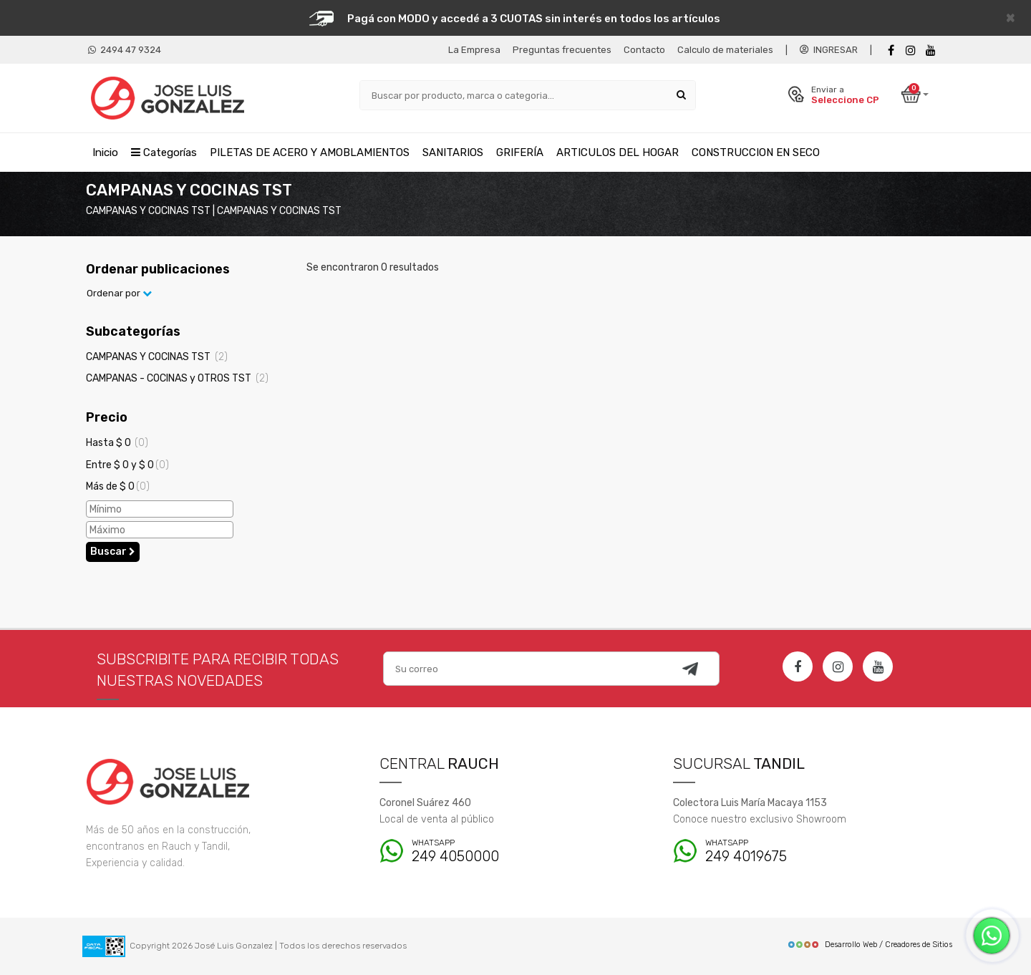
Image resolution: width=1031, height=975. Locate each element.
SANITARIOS (452, 152)
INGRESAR (829, 49)
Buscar (112, 551)
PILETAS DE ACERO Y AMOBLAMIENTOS (310, 152)
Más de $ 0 (118, 486)
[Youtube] (931, 50)
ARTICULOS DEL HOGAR (617, 152)
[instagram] (911, 50)
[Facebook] (891, 50)
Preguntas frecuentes (562, 49)
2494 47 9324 (124, 49)
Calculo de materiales (725, 49)
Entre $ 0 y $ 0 (127, 465)
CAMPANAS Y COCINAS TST (157, 357)
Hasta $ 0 (117, 443)
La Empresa (474, 49)
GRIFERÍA (519, 152)
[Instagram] (838, 666)
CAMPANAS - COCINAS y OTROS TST (177, 378)
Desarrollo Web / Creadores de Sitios (869, 944)
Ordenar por (119, 293)
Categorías (164, 152)
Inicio (105, 152)
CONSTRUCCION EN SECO (756, 152)
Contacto (644, 49)
